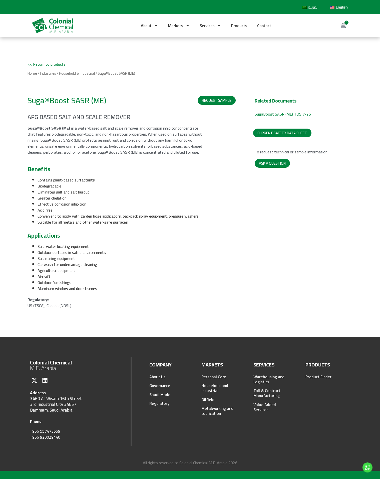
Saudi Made (159, 395)
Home (32, 73)
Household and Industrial (214, 388)
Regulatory (159, 404)
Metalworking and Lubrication (217, 411)
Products (239, 25)
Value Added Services (264, 407)
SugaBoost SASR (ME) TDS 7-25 (283, 114)
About (149, 25)
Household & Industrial (77, 73)
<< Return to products (47, 64)
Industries (48, 73)
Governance (159, 386)
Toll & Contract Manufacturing (266, 393)
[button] (217, 100)
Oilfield (207, 400)
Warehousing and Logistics (268, 379)
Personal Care (213, 376)
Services (210, 25)
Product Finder (318, 376)
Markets (179, 25)
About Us (157, 376)
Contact (264, 25)
